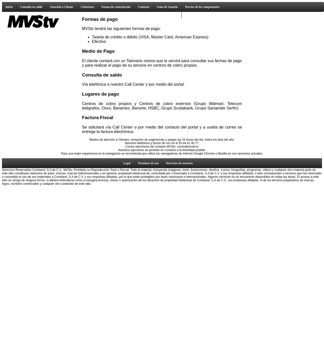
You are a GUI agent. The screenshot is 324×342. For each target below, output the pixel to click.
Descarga (191, 15)
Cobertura (87, 7)
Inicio (9, 7)
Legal (127, 163)
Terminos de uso (148, 163)
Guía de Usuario (167, 7)
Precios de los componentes (202, 7)
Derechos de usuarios (179, 163)
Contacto (144, 7)
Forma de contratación (115, 7)
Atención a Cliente (61, 7)
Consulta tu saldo (31, 7)
